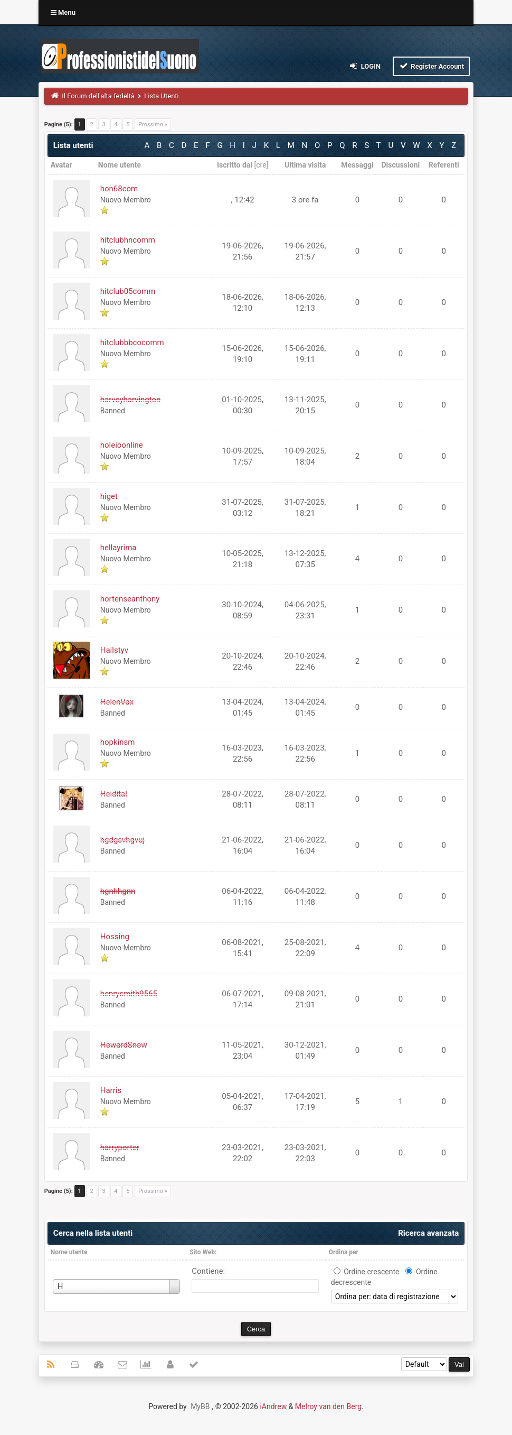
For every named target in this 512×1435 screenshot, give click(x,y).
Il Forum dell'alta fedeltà (98, 96)
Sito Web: (202, 1252)
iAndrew (273, 1406)
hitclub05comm (128, 291)
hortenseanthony (130, 599)
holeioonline (121, 445)
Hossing (114, 936)
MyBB (200, 1406)
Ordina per (343, 1252)
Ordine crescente (371, 1271)
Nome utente (69, 1252)
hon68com (119, 188)
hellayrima (118, 547)
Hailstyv (114, 650)
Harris (110, 1090)
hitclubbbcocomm (132, 342)
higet (109, 496)
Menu (63, 12)
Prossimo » (152, 124)
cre (261, 165)
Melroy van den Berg (328, 1406)
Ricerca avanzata (428, 1233)
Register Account (431, 65)
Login (364, 65)
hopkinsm (117, 742)
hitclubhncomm (127, 240)
